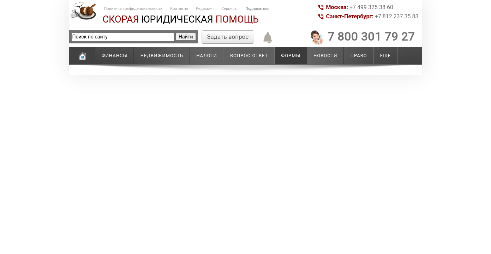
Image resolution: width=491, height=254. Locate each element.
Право (359, 55)
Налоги (206, 55)
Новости (325, 55)
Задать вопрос (228, 36)
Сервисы (229, 8)
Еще (385, 55)
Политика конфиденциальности (133, 8)
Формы (290, 55)
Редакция (205, 8)
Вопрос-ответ (249, 55)
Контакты (179, 8)
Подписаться (257, 8)
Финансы (114, 55)
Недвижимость (162, 55)
